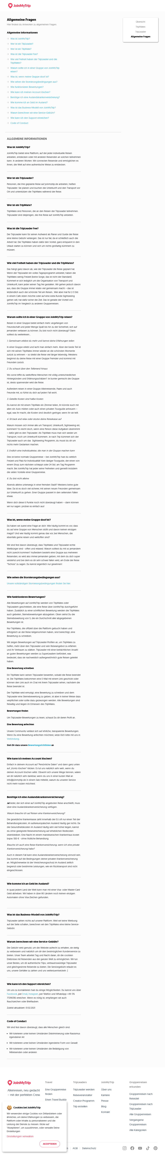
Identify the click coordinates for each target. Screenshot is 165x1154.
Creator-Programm (83, 1100)
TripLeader (140, 31)
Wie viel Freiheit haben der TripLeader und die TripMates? (33, 61)
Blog (103, 1106)
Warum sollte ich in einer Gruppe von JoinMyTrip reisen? (34, 70)
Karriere (105, 1095)
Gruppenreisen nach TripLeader (141, 1106)
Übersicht (140, 21)
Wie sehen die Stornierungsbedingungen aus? (33, 81)
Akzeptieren (50, 1143)
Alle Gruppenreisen (140, 1114)
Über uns (106, 1089)
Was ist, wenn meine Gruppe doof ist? (29, 76)
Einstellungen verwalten (20, 1136)
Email (24, 993)
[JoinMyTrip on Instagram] (124, 1148)
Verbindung (13, 738)
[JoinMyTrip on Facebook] (132, 1148)
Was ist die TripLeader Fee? (24, 54)
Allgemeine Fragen (140, 36)
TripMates (140, 26)
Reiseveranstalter (82, 1095)
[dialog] (34, 1126)
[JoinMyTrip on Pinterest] (155, 1148)
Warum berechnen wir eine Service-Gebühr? (32, 112)
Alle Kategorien (137, 1130)
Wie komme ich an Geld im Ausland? (29, 102)
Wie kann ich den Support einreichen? (29, 117)
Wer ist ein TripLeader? (21, 43)
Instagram (33, 993)
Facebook (12, 993)
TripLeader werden (84, 1089)
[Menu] (152, 6)
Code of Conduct (19, 123)
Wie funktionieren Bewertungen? (27, 87)
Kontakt (105, 1112)
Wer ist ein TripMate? (20, 49)
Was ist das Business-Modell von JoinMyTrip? (33, 107)
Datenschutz (89, 1148)
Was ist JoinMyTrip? (20, 38)
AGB (75, 1148)
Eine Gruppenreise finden (55, 1092)
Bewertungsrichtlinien (39, 745)
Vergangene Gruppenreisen (137, 1122)
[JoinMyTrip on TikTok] (148, 1148)
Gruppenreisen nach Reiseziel (141, 1096)
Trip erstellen (80, 1106)
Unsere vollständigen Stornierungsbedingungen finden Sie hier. (39, 583)
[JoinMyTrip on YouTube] (140, 1148)
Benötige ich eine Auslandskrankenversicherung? (35, 97)
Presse (104, 1100)
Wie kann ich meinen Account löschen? (30, 92)
